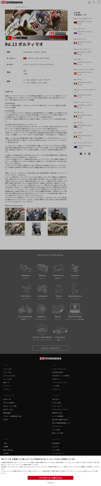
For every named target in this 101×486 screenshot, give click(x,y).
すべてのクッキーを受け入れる (50, 478)
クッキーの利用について (84, 471)
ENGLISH (50, 482)
